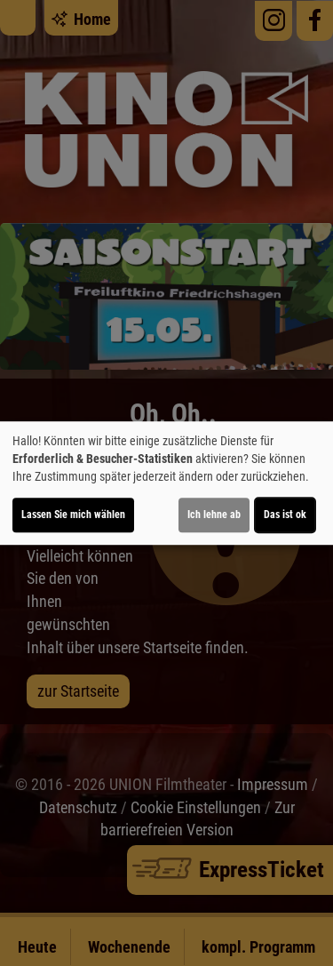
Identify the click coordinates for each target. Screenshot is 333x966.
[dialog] (166, 483)
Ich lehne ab (214, 514)
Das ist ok (285, 514)
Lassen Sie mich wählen (73, 514)
